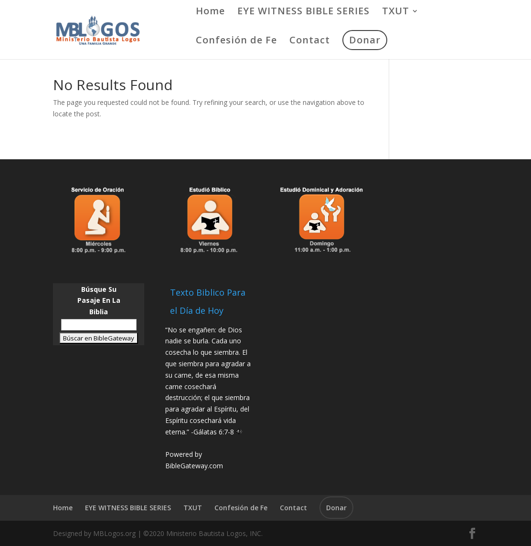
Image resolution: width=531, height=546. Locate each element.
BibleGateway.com (194, 465)
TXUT (395, 12)
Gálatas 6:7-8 (213, 431)
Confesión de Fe (236, 41)
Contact (309, 41)
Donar (365, 39)
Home (210, 12)
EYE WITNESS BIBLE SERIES (303, 12)
